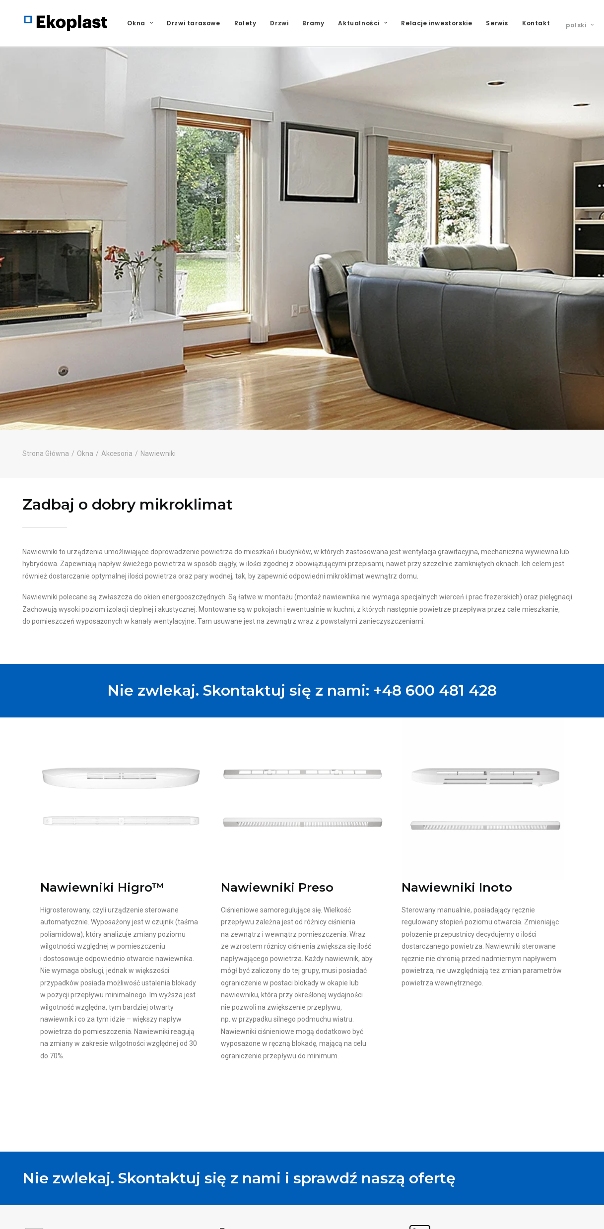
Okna (140, 23)
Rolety (245, 23)
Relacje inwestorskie (436, 23)
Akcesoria (117, 388)
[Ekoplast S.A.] (66, 23)
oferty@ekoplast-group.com (78, 1222)
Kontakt (536, 23)
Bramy (313, 23)
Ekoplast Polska (438, 1223)
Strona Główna (45, 388)
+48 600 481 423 (247, 1222)
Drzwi (279, 23)
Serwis (497, 23)
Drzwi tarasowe (193, 23)
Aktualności (362, 23)
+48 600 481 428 (435, 625)
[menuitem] (143, 23)
